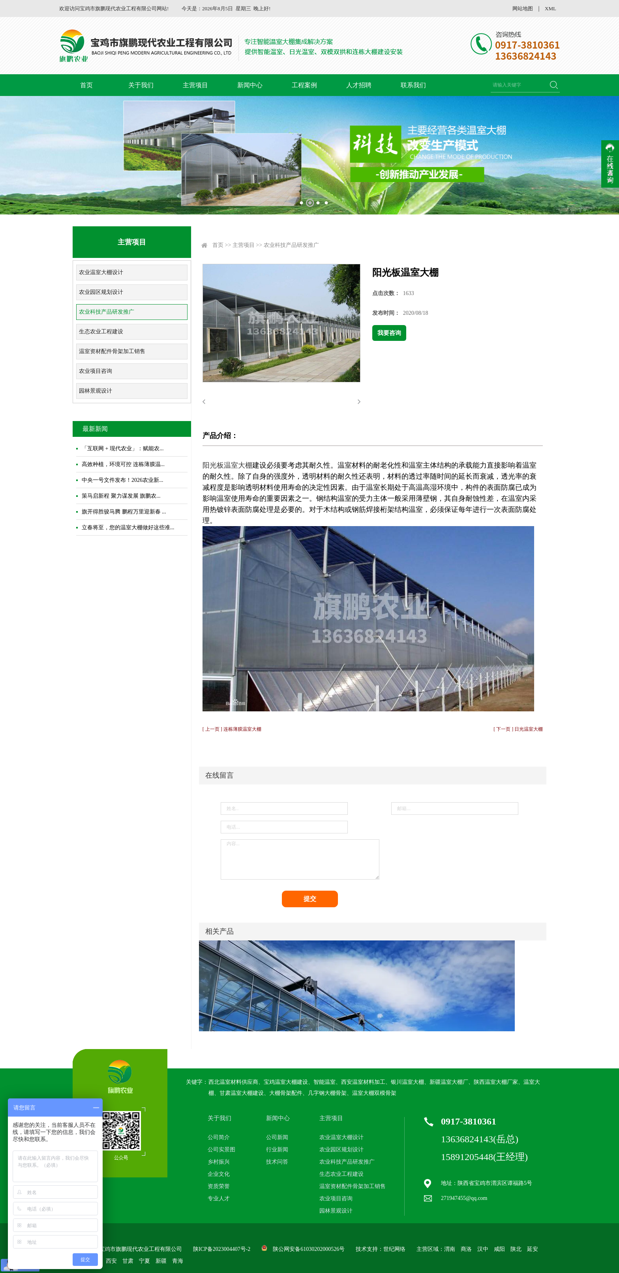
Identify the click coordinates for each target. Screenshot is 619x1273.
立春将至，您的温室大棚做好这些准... (128, 527)
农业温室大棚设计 (101, 272)
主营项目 (195, 85)
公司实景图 (221, 1150)
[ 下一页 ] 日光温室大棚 (518, 729)
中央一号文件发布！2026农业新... (122, 480)
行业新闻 (277, 1150)
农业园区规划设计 (101, 292)
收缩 (610, 164)
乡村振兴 (219, 1162)
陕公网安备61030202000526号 (309, 1249)
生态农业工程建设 (101, 332)
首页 (86, 85)
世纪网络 (394, 1249)
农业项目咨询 (95, 371)
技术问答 (277, 1162)
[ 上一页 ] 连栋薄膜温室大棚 (232, 729)
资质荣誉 (219, 1186)
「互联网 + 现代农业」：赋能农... (122, 448)
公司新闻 (277, 1137)
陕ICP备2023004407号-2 (221, 1249)
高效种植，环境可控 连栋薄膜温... (123, 464)
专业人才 (219, 1199)
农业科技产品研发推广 (106, 312)
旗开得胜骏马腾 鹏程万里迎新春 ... (124, 512)
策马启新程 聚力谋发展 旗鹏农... (121, 496)
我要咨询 (389, 333)
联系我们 (413, 85)
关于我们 (141, 85)
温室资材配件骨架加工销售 (112, 351)
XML (550, 8)
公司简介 (219, 1137)
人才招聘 (358, 85)
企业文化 (219, 1174)
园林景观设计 (95, 391)
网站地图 (522, 8)
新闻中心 (250, 85)
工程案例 (304, 85)
